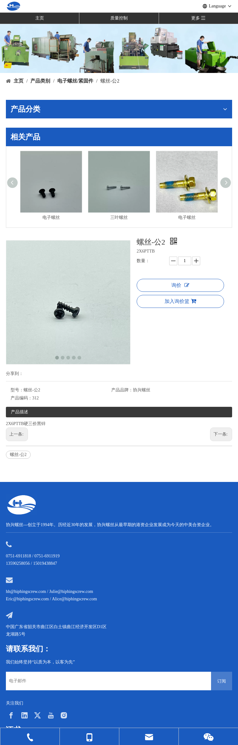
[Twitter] (37, 715)
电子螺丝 (51, 217)
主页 (39, 18)
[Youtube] (51, 715)
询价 (180, 285)
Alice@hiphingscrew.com (74, 599)
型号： (17, 390)
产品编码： (21, 398)
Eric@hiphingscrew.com (27, 599)
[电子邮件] (107, 681)
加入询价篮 (180, 301)
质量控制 (119, 18)
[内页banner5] (119, 48)
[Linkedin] (24, 715)
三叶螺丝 (119, 217)
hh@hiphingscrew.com (26, 591)
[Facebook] (11, 715)
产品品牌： (122, 390)
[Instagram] (64, 715)
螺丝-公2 (18, 454)
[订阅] (221, 681)
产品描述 (19, 412)
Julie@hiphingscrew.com (71, 591)
